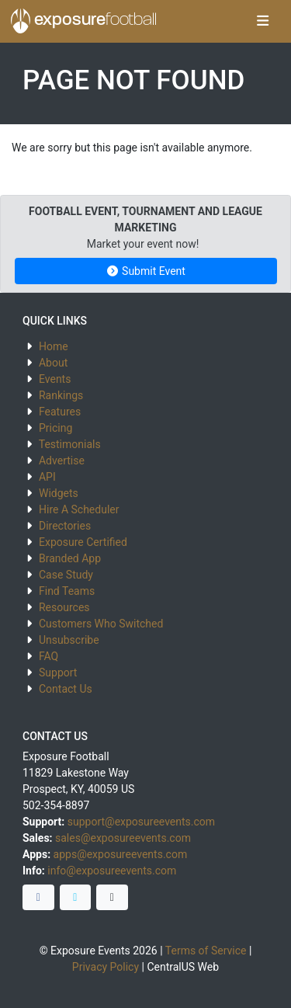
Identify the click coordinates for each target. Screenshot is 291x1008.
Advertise (62, 460)
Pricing (55, 428)
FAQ (48, 656)
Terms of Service (206, 950)
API (47, 477)
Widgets (58, 493)
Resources (64, 607)
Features (60, 411)
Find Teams (67, 591)
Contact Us (65, 689)
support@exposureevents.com (141, 821)
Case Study (66, 574)
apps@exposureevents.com (121, 854)
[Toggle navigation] (262, 22)
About (53, 362)
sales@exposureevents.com (123, 838)
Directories (65, 526)
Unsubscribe (69, 640)
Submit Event (145, 271)
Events (55, 379)
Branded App (70, 558)
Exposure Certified (83, 542)
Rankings (61, 395)
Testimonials (70, 444)
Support (58, 672)
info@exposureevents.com (111, 870)
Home (53, 346)
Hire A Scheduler (79, 509)
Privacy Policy (105, 967)
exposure (84, 21)
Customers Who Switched (101, 623)
